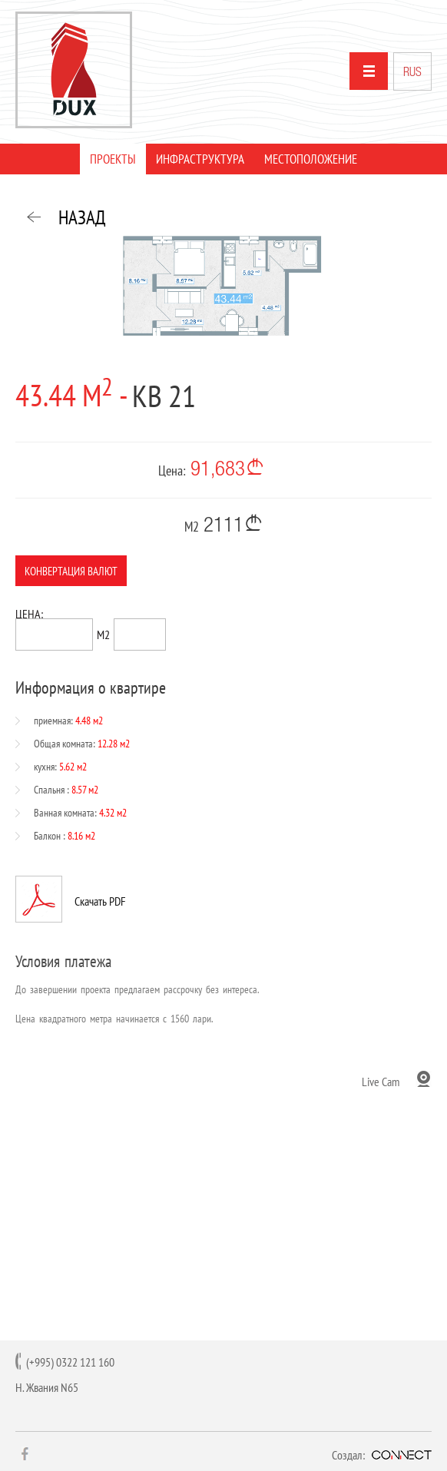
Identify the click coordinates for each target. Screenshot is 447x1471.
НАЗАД (82, 217)
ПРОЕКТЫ (113, 159)
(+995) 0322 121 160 (70, 1362)
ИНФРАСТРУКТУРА (200, 159)
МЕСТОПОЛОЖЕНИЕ (310, 159)
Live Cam (380, 1081)
